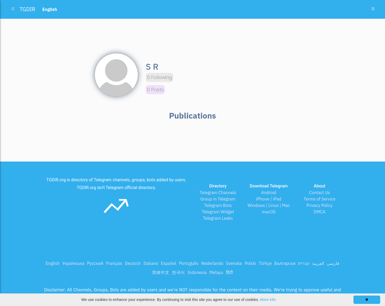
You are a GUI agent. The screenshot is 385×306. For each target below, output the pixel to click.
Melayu (216, 272)
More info (268, 299)
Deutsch (133, 263)
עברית (304, 263)
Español (168, 263)
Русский (95, 263)
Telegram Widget (218, 211)
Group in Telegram (218, 199)
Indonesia (197, 272)
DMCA (319, 211)
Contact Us (319, 192)
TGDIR (27, 9)
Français (114, 263)
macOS (268, 211)
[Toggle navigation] (372, 9)
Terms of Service (320, 199)
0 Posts (155, 90)
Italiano (150, 263)
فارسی (333, 263)
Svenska (234, 263)
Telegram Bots (218, 205)
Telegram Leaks (218, 218)
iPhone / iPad (269, 199)
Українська (73, 263)
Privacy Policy (319, 205)
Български (284, 263)
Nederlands (212, 263)
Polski (250, 263)
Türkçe (265, 263)
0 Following (159, 77)
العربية (318, 263)
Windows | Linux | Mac (269, 205)
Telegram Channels (217, 192)
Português (188, 263)
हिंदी (229, 272)
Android (268, 192)
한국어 (178, 272)
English (53, 263)
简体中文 (160, 272)
